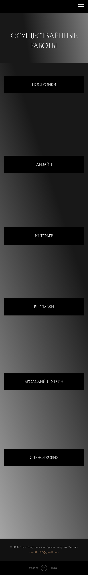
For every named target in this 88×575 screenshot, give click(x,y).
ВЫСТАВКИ (44, 306)
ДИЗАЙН (44, 164)
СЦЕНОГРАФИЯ (44, 457)
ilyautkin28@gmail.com (44, 552)
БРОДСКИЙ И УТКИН (44, 381)
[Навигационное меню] (81, 6)
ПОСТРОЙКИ (44, 84)
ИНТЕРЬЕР (44, 236)
